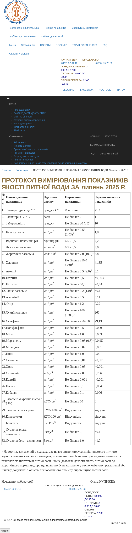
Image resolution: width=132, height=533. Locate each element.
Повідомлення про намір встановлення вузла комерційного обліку (50, 163)
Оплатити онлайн (19, 53)
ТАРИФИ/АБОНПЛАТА (84, 45)
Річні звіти (19, 130)
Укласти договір (22, 145)
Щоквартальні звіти (24, 127)
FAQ (104, 45)
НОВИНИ (45, 45)
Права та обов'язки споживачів (31, 149)
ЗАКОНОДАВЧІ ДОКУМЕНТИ (30, 113)
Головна (6, 170)
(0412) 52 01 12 (69, 63)
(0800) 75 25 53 (104, 63)
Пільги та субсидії (23, 159)
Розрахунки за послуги (26, 156)
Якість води (20, 142)
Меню (12, 45)
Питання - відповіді (24, 152)
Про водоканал (22, 109)
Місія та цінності (23, 116)
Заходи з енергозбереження (29, 120)
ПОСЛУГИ (61, 45)
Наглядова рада (23, 123)
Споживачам (28, 45)
